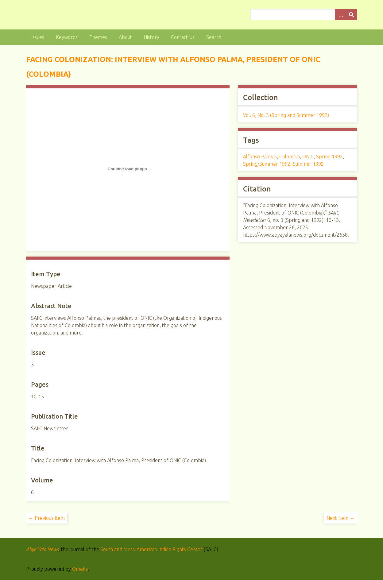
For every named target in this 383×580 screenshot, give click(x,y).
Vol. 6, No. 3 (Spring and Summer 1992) (286, 115)
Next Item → (340, 518)
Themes (98, 37)
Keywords (67, 37)
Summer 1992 (308, 164)
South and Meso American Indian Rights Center (151, 549)
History (151, 37)
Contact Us (183, 37)
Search (213, 37)
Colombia (289, 156)
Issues (37, 37)
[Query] (303, 14)
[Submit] (351, 14)
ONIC (308, 156)
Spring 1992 (329, 156)
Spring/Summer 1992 (266, 164)
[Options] (340, 14)
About (125, 37)
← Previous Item (47, 518)
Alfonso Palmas (260, 156)
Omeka (80, 569)
